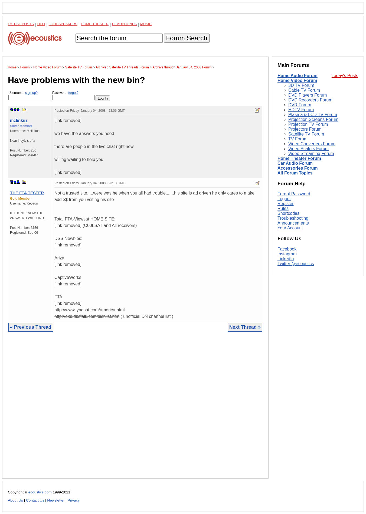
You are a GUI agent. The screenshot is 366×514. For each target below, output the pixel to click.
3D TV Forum (301, 85)
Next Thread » (245, 327)
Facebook (286, 249)
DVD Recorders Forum (310, 100)
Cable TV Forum (304, 90)
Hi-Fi (41, 24)
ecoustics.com (40, 492)
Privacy (74, 500)
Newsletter (55, 500)
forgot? (73, 93)
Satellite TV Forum (306, 134)
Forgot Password (293, 194)
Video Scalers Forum (308, 148)
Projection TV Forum (308, 124)
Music (146, 24)
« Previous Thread (30, 327)
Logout (284, 198)
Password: (73, 95)
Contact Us (35, 500)
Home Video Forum (297, 80)
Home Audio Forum (297, 75)
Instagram (287, 254)
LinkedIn (285, 258)
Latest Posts (21, 24)
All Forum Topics (294, 173)
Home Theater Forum (299, 158)
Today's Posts (345, 75)
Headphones (124, 24)
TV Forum (298, 139)
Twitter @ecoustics (295, 263)
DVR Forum (299, 105)
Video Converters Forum (311, 143)
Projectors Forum (305, 129)
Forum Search (186, 38)
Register (285, 203)
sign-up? (31, 93)
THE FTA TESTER (27, 192)
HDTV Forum (301, 109)
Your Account (290, 228)
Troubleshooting (292, 218)
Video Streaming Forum (311, 153)
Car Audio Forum (295, 163)
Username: (29, 95)
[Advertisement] (135, 409)
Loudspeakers (63, 24)
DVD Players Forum (307, 95)
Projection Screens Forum (313, 119)
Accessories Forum (297, 168)
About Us (15, 500)
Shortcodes (288, 213)
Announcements (293, 223)
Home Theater (95, 24)
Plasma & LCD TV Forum (312, 114)
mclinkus (19, 120)
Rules (283, 208)
